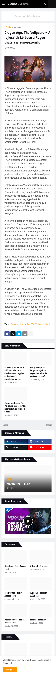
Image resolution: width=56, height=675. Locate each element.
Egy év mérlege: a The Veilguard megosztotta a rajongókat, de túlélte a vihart (15, 407)
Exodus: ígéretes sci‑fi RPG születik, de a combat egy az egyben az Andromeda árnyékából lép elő (14, 373)
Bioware (17, 27)
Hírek (47, 324)
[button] (3, 4)
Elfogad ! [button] (10, 669)
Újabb (5, 425)
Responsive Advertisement (28, 16)
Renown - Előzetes (38, 619)
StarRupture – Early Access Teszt (13, 594)
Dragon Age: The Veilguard (32, 324)
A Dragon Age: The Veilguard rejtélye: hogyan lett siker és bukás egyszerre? (38, 372)
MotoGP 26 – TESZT (19, 484)
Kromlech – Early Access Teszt (15, 567)
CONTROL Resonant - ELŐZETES (39, 594)
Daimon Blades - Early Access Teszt (14, 621)
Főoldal (7, 27)
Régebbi (49, 425)
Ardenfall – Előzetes (38, 566)
